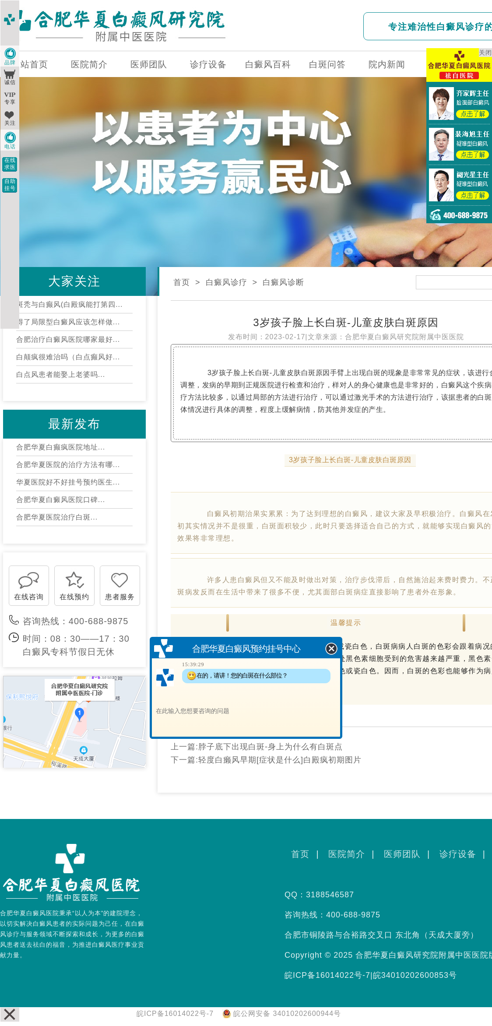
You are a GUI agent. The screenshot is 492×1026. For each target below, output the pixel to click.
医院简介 (89, 64)
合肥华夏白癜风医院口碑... (60, 499)
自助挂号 (10, 184)
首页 (181, 282)
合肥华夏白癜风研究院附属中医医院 (404, 337)
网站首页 (29, 64)
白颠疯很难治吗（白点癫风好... (68, 357)
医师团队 (148, 64)
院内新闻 (387, 64)
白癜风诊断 (283, 282)
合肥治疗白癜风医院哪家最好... (68, 339)
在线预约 (74, 597)
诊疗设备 (208, 64)
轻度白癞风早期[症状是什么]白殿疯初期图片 (280, 759)
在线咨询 (29, 597)
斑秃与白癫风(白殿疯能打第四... (69, 304)
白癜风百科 (268, 64)
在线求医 (10, 163)
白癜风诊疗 (226, 282)
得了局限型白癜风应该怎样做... (68, 322)
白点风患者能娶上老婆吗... (60, 374)
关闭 (485, 52)
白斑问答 (327, 64)
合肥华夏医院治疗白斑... (57, 517)
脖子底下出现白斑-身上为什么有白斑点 (270, 746)
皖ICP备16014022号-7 (327, 975)
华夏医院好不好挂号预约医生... (68, 482)
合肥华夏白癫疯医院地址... (60, 447)
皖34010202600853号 (415, 975)
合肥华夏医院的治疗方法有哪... (68, 464)
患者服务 (120, 597)
